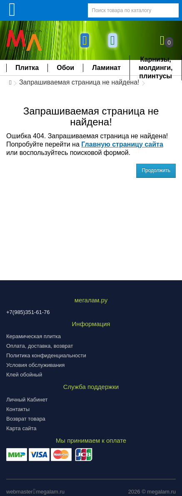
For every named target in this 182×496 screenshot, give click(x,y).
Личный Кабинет (26, 399)
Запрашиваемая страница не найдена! (79, 82)
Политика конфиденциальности (46, 355)
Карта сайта (21, 428)
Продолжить (156, 170)
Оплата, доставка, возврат (39, 346)
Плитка (27, 67)
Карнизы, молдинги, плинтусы (156, 68)
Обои (65, 67)
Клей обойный (24, 374)
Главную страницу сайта (122, 144)
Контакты (18, 409)
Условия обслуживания (35, 365)
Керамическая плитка (33, 336)
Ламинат (106, 67)
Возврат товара (25, 419)
